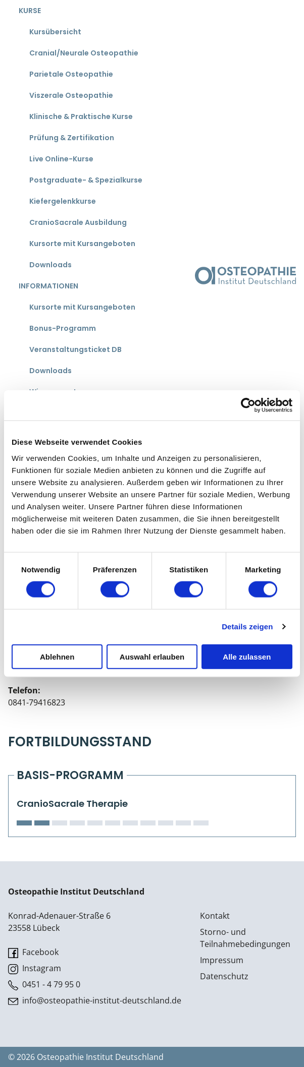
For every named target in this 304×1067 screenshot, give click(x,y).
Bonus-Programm (62, 328)
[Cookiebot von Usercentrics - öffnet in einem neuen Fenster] (248, 405)
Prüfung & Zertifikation (71, 138)
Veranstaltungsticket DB (75, 349)
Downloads (50, 265)
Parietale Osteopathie (71, 74)
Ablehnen (57, 656)
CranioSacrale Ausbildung (78, 222)
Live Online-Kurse (61, 159)
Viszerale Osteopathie (71, 95)
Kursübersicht (55, 32)
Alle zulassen (247, 656)
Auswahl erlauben (152, 656)
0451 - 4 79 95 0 (44, 984)
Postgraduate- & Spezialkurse (85, 180)
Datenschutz (224, 976)
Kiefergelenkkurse (62, 201)
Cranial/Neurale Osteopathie (83, 53)
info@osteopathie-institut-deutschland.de (94, 1000)
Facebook (33, 952)
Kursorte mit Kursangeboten (82, 244)
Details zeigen (247, 626)
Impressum (221, 960)
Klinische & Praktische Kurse (81, 116)
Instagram (34, 968)
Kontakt (215, 915)
